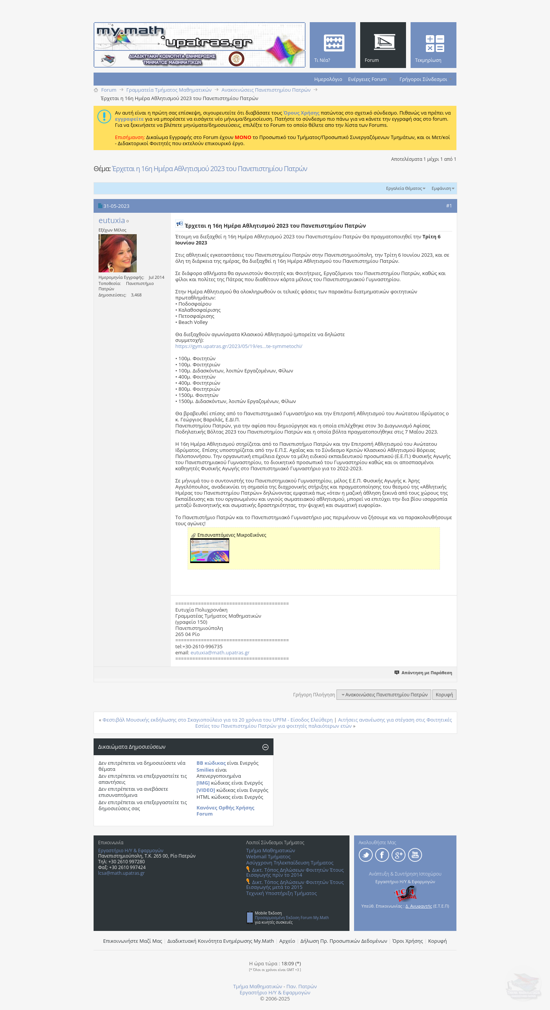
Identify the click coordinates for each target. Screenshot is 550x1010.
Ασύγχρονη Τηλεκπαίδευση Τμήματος (289, 862)
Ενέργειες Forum (367, 79)
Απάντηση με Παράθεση (423, 672)
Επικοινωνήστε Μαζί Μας (132, 940)
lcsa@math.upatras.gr (121, 873)
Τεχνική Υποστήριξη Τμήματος (281, 893)
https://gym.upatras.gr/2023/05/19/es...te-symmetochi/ (238, 346)
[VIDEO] (206, 790)
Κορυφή (444, 694)
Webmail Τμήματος (268, 856)
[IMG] (203, 782)
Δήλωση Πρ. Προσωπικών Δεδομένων (344, 940)
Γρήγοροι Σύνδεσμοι (423, 79)
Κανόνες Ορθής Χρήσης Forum (225, 810)
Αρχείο (287, 940)
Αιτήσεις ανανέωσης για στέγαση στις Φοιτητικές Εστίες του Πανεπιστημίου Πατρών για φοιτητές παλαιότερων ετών (323, 722)
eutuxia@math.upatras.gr (220, 652)
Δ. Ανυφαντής (419, 906)
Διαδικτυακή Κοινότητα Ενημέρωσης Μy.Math (221, 940)
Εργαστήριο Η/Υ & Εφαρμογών (130, 850)
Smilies (205, 769)
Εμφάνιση (441, 188)
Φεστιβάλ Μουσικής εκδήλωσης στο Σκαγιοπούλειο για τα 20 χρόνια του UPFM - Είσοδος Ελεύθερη (218, 719)
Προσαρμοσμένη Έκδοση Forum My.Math (292, 917)
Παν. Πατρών (301, 986)
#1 (449, 205)
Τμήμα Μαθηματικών (270, 850)
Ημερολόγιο (328, 79)
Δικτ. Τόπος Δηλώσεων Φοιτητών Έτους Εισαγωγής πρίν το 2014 (295, 872)
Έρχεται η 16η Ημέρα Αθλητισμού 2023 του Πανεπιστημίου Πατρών (209, 168)
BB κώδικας (211, 762)
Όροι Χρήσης (408, 940)
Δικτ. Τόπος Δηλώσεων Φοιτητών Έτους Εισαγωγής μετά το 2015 (295, 884)
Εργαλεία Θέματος (404, 188)
